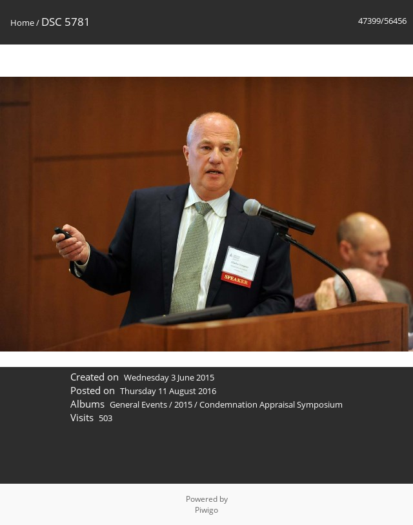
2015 (183, 404)
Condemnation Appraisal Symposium (271, 404)
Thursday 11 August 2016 (168, 391)
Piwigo (206, 509)
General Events (138, 404)
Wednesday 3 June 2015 (169, 377)
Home (22, 22)
